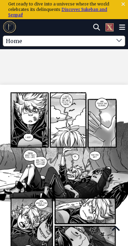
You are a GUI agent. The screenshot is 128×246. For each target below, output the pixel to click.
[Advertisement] (64, 63)
